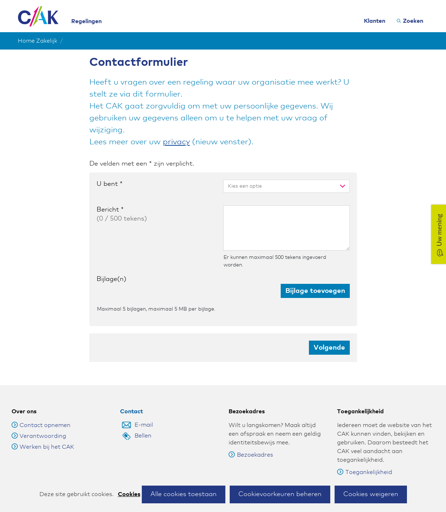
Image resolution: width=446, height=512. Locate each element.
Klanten (374, 21)
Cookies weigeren (370, 494)
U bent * (110, 184)
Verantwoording (43, 427)
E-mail (144, 416)
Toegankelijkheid (364, 463)
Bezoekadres (251, 446)
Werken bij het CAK (47, 438)
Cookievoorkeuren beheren (280, 494)
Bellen (143, 427)
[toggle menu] (341, 186)
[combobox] (278, 186)
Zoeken (413, 21)
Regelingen (86, 21)
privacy (176, 142)
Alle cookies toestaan (183, 494)
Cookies (129, 494)
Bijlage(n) (111, 279)
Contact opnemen (45, 416)
